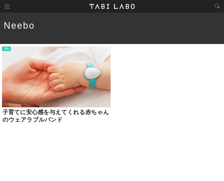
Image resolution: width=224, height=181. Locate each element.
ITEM (6, 49)
